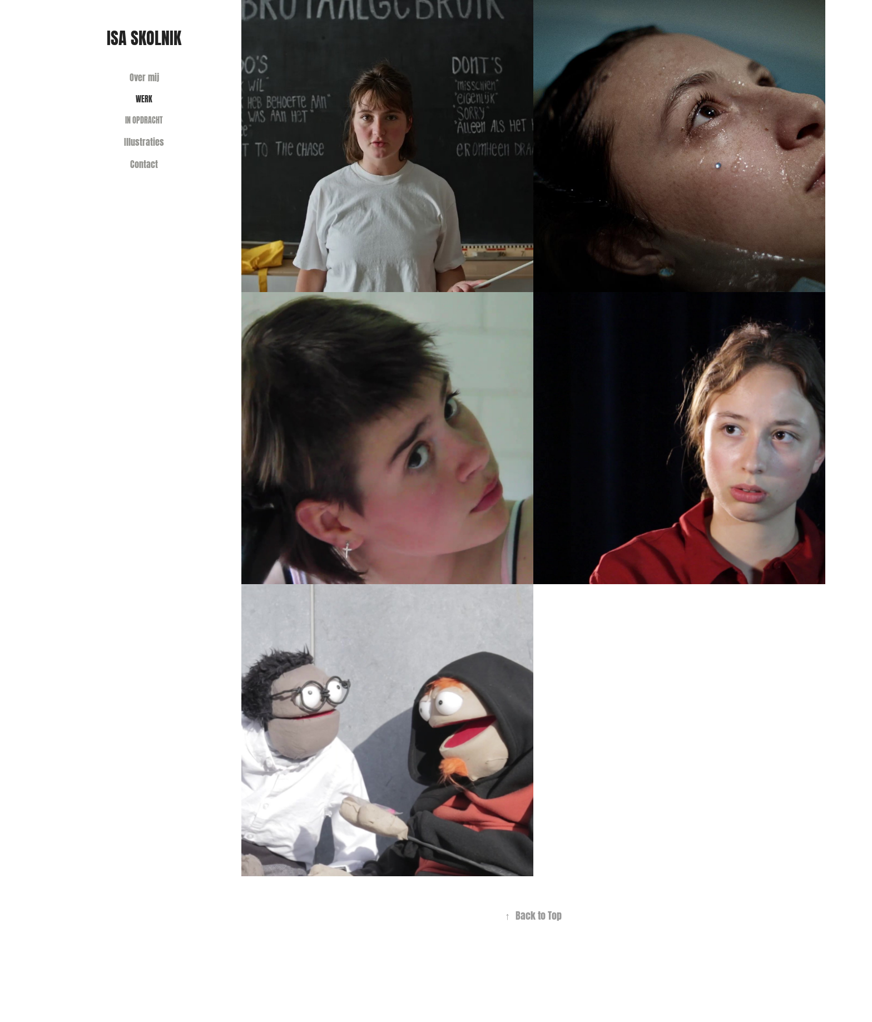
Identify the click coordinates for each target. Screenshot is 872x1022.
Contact (144, 163)
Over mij (144, 76)
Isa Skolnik (144, 36)
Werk (144, 98)
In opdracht (144, 119)
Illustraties (144, 141)
